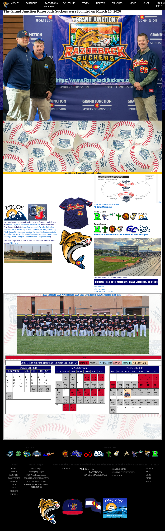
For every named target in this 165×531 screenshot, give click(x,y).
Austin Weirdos (39, 227)
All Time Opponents (103, 207)
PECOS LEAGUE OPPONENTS (36, 478)
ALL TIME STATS (119, 469)
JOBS (14, 488)
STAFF (148, 478)
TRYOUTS (117, 3)
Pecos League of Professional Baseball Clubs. (24, 225)
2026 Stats (79, 294)
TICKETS (100, 3)
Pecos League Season (36, 475)
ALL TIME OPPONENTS (36, 481)
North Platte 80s (9, 234)
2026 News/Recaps (65, 294)
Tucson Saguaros (31, 237)
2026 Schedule (49, 294)
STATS (85, 3)
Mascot (148, 481)
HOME (14, 468)
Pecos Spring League (36, 472)
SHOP (146, 3)
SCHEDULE (69, 3)
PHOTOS (13, 494)
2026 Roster (90, 294)
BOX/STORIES (14, 478)
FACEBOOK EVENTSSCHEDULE (95, 473)
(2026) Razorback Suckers (109, 294)
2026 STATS (117, 475)
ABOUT (14, 3)
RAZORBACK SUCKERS (51, 5)
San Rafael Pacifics (45, 234)
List (92, 469)
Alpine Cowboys (27, 227)
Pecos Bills (20, 234)
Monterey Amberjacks (48, 232)
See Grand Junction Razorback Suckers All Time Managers (121, 234)
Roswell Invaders (31, 234)
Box (84, 469)
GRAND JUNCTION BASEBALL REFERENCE (36, 485)
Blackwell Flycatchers (23, 229)
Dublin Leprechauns (39, 229)
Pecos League (36, 468)
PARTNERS (31, 3)
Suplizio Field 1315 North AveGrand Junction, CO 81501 (103, 288)
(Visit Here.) (13, 243)
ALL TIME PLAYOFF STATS (123, 472)
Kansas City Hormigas (17, 232)
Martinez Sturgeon (32, 232)
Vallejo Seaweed (44, 237)
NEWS (133, 3)
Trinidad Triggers (17, 237)
